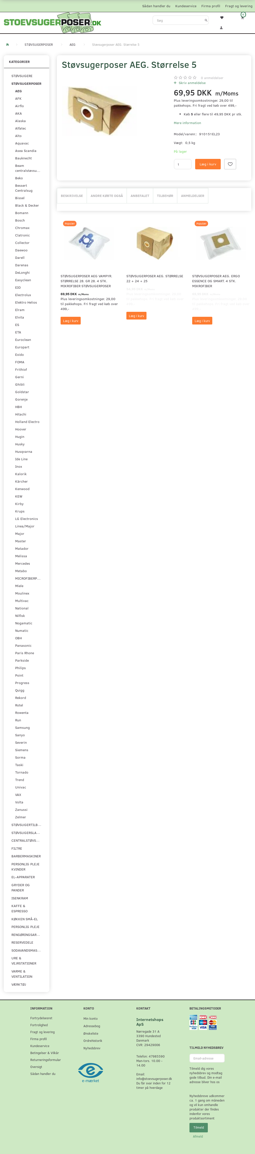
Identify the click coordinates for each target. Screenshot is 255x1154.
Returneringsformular (45, 1060)
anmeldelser (212, 77)
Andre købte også (107, 195)
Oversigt (36, 1066)
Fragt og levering (239, 5)
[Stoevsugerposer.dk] (53, 22)
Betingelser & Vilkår (44, 1053)
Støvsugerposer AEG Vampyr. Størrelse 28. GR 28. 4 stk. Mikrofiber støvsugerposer (86, 281)
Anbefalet (140, 195)
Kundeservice (185, 5)
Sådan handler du (156, 5)
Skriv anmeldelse (192, 82)
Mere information (187, 122)
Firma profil (210, 5)
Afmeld (198, 1136)
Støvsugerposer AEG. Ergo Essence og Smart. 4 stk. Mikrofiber (216, 281)
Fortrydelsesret (41, 1018)
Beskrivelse (72, 195)
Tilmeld (198, 1127)
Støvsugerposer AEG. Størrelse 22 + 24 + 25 (154, 278)
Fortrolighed (39, 1025)
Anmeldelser (192, 195)
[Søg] (206, 20)
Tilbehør (165, 195)
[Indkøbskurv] (244, 17)
